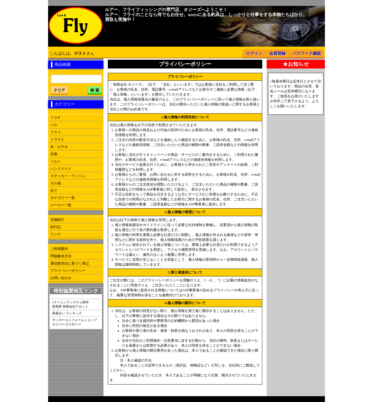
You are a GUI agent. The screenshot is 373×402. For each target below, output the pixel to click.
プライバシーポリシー (67, 271)
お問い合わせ (60, 278)
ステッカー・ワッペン (67, 176)
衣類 (53, 154)
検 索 (94, 90)
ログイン (254, 53)
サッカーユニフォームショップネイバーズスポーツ (74, 322)
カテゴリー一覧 (62, 198)
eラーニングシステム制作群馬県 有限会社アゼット (70, 304)
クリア (59, 90)
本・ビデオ (59, 147)
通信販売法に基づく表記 (69, 263)
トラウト (57, 139)
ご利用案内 (59, 249)
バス (53, 125)
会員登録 (277, 53)
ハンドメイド (60, 169)
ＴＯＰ (55, 118)
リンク (55, 234)
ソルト (55, 161)
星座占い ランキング (67, 313)
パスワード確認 (306, 53)
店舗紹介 (57, 220)
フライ (55, 132)
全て (53, 190)
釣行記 (55, 227)
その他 (55, 183)
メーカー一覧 (60, 205)
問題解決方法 (60, 256)
